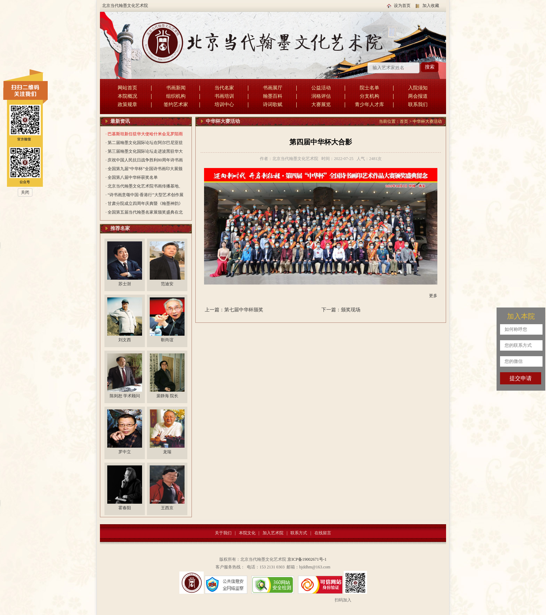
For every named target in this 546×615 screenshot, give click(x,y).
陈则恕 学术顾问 (125, 395)
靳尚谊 (167, 339)
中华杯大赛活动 (427, 121)
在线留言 (322, 532)
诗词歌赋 (272, 104)
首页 (404, 121)
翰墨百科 (272, 96)
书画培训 (224, 96)
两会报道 (418, 96)
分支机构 (369, 96)
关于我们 (223, 532)
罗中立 (124, 451)
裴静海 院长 (167, 395)
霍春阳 (124, 507)
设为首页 (402, 5)
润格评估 (321, 96)
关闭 (25, 192)
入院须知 (418, 87)
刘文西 (124, 339)
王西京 (167, 507)
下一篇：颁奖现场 (340, 309)
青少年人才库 (369, 104)
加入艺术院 (273, 532)
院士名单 (369, 87)
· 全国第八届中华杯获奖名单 (132, 177)
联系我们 (418, 104)
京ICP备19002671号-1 (307, 559)
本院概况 (127, 96)
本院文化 (247, 532)
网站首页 (127, 87)
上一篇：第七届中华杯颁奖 (234, 309)
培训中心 (224, 104)
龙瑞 (167, 451)
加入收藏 (430, 5)
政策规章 (127, 104)
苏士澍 (124, 283)
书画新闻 (176, 87)
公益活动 (321, 87)
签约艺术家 (176, 104)
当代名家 (224, 87)
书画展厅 (272, 87)
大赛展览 (321, 104)
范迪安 (167, 283)
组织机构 (176, 96)
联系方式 (298, 532)
